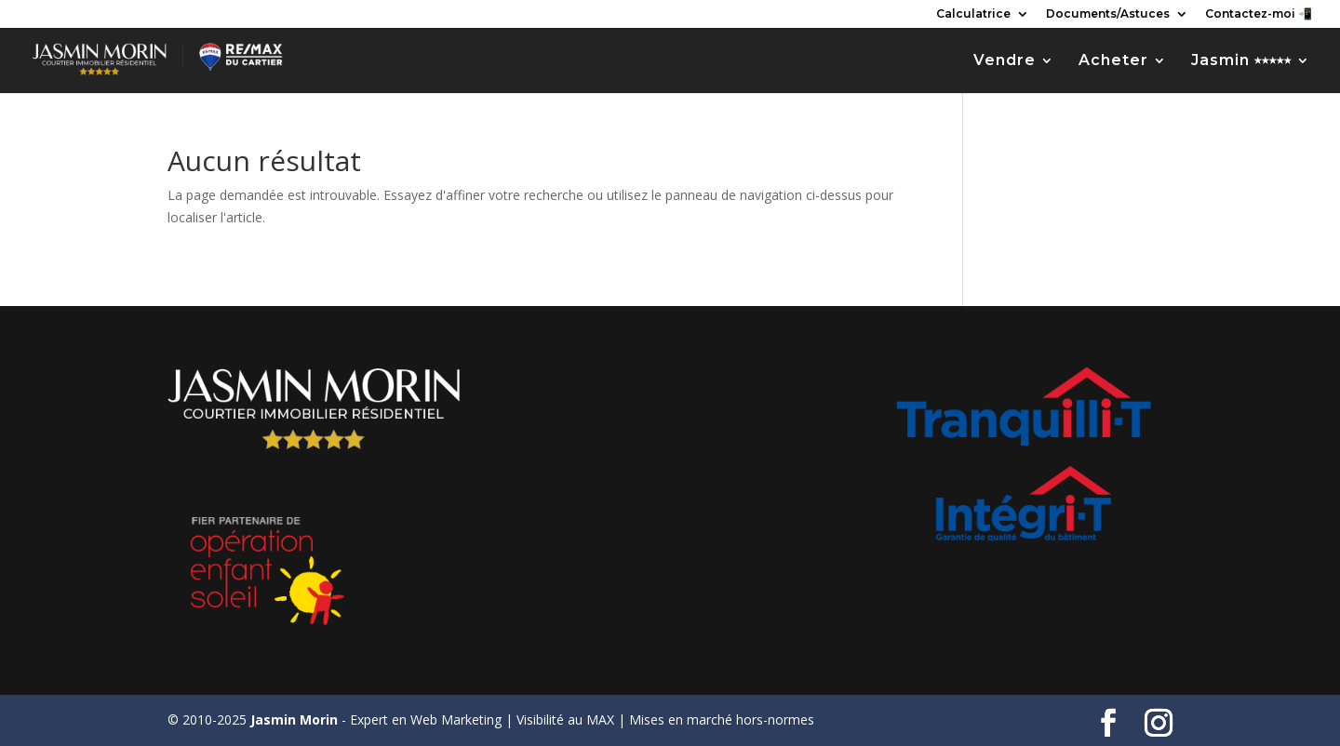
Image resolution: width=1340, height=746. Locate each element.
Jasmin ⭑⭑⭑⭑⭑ (1241, 61)
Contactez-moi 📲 (1258, 14)
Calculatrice (973, 14)
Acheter (1113, 61)
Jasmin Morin (294, 719)
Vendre (1004, 61)
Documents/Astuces (1108, 14)
